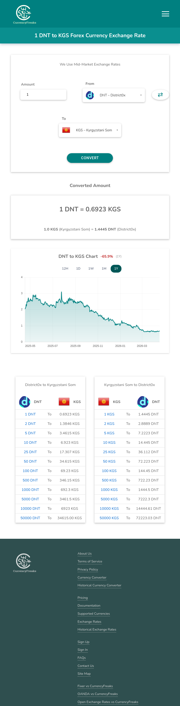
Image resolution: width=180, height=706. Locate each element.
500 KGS (109, 480)
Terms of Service (90, 561)
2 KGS (109, 423)
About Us (85, 553)
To (64, 118)
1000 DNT (30, 489)
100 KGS (109, 470)
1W (91, 268)
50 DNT (30, 461)
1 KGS (109, 414)
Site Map (84, 673)
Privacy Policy (88, 569)
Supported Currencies (94, 613)
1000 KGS (109, 489)
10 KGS (109, 442)
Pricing (83, 597)
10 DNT (30, 442)
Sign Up (83, 642)
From (90, 83)
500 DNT (30, 480)
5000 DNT (30, 499)
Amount (28, 84)
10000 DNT (30, 508)
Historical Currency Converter (99, 585)
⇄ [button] (160, 94)
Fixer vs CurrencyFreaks (95, 686)
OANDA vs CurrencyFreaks (98, 694)
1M (104, 268)
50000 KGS (109, 518)
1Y (116, 268)
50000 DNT (30, 518)
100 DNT (30, 470)
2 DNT (30, 423)
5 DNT (30, 433)
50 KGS (109, 461)
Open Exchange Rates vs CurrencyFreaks (108, 702)
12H (65, 268)
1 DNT (30, 414)
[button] (165, 13)
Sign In (83, 649)
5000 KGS (109, 499)
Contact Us (86, 665)
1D (78, 268)
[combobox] (114, 95)
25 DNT (30, 452)
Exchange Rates (89, 621)
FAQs (82, 657)
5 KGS (109, 433)
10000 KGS (109, 508)
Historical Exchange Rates (97, 629)
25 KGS (109, 452)
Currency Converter (92, 577)
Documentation (89, 605)
